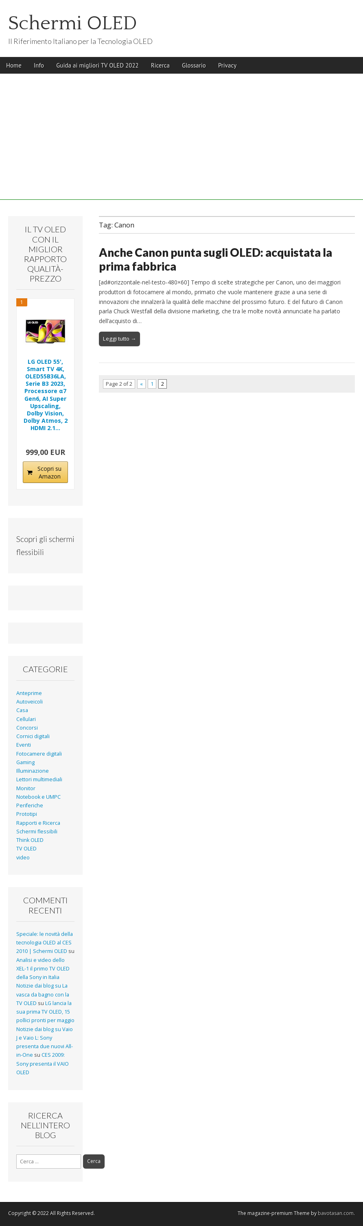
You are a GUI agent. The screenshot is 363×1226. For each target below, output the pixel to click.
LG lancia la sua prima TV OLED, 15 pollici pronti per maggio (45, 1012)
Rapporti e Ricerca (38, 823)
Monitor (25, 788)
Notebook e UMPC (38, 796)
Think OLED (30, 840)
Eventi (23, 744)
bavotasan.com (336, 1213)
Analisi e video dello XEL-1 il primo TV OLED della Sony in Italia (43, 969)
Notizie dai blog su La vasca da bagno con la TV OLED (42, 994)
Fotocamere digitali (39, 753)
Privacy (227, 65)
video (23, 857)
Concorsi (27, 727)
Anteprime (29, 693)
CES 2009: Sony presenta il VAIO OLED (42, 1063)
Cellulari (26, 719)
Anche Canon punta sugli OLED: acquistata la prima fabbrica (215, 259)
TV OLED (26, 848)
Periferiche (29, 805)
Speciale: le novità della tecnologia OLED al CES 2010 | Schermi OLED (44, 943)
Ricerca (160, 65)
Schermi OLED (72, 23)
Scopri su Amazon (49, 472)
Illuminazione (32, 770)
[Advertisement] (181, 143)
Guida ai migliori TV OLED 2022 (97, 65)
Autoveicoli (29, 701)
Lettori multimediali (39, 779)
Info (39, 65)
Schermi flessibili (36, 831)
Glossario (194, 65)
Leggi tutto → (119, 338)
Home (14, 65)
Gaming (25, 762)
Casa (22, 710)
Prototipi (26, 814)
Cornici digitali (33, 736)
